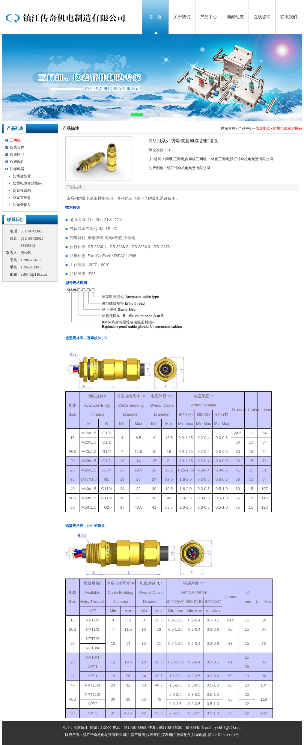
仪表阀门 (17, 154)
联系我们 (288, 17)
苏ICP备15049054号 (223, 735)
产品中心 (208, 17)
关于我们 (182, 17)
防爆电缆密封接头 (27, 183)
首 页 (155, 17)
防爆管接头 (22, 205)
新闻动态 (235, 17)
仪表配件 (17, 162)
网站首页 (228, 128)
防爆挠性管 (22, 176)
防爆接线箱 (22, 190)
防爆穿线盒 (22, 198)
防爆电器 (17, 169)
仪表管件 (17, 147)
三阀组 (15, 140)
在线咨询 (262, 17)
